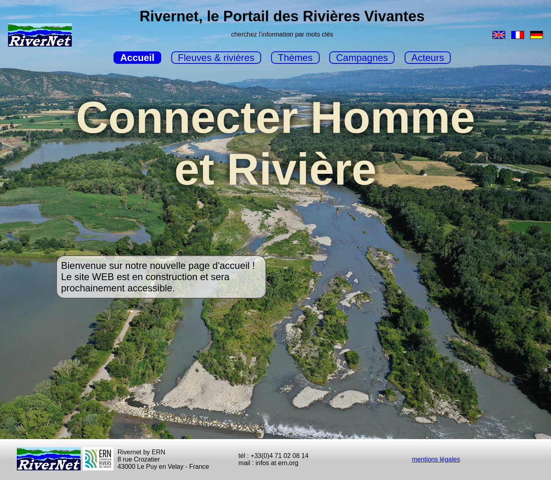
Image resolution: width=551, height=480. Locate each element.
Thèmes (295, 57)
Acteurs (427, 57)
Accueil (137, 57)
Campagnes (362, 57)
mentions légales (436, 459)
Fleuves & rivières (216, 57)
